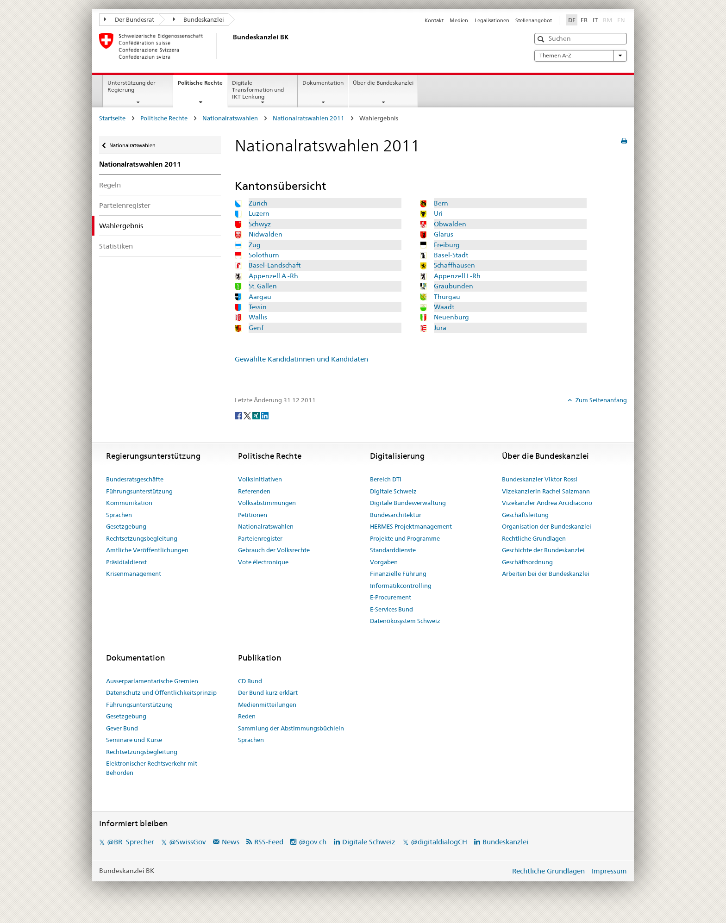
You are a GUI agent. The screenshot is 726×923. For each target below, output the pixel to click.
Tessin (258, 307)
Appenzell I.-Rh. (458, 276)
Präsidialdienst (126, 562)
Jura (440, 327)
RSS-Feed (268, 841)
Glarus (443, 234)
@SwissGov (187, 841)
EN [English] (621, 20)
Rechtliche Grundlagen (534, 538)
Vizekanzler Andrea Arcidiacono (547, 502)
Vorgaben (384, 562)
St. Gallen (263, 286)
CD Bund (250, 681)
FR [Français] (584, 20)
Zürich (258, 203)
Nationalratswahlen (230, 118)
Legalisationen (492, 20)
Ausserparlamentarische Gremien (152, 681)
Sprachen (119, 514)
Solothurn (264, 255)
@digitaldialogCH (439, 841)
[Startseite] (231, 46)
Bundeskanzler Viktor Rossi (539, 479)
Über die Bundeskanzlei (383, 82)
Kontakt (434, 20)
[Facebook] (239, 415)
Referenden (254, 491)
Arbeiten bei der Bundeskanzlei (545, 573)
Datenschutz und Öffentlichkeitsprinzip (161, 692)
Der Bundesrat (129, 19)
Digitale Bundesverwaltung (408, 502)
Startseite (112, 118)
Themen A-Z (580, 55)
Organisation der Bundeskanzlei (546, 526)
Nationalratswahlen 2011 (308, 118)
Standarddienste (393, 550)
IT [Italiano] (595, 20)
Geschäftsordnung (527, 562)
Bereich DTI (385, 479)
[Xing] (256, 415)
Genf (256, 327)
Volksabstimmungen (267, 502)
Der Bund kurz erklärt (268, 692)
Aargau (260, 296)
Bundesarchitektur (395, 514)
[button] (542, 39)
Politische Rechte (202, 86)
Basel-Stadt (451, 255)
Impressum (609, 871)
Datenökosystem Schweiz (405, 620)
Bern (441, 203)
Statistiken (116, 246)
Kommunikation (129, 502)
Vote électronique (263, 562)
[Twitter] (248, 415)
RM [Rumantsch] (607, 20)
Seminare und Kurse (134, 739)
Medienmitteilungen (267, 704)
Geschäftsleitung (525, 514)
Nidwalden (265, 234)
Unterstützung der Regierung (131, 86)
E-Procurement (390, 597)
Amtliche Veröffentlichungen (147, 550)
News (230, 841)
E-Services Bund (391, 609)
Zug (255, 245)
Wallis (258, 317)
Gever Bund (122, 728)
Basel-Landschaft (274, 265)
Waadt (444, 307)
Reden (247, 716)
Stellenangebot (533, 20)
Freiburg (447, 245)
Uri (438, 213)
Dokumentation (323, 82)
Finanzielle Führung (398, 573)
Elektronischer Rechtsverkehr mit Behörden (151, 768)
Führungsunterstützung (139, 491)
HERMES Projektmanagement (411, 526)
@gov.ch (312, 841)
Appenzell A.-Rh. (274, 276)
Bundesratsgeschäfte (134, 479)
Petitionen (252, 514)
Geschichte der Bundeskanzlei (543, 550)
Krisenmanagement (133, 573)
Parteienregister (124, 205)
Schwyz (260, 224)
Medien (459, 20)
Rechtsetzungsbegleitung (141, 538)
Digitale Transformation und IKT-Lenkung (258, 89)
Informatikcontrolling (401, 585)
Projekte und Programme (405, 538)
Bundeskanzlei (199, 19)
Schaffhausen (454, 265)
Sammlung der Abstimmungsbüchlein (291, 728)
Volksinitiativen (260, 479)
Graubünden (453, 286)
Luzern (259, 213)
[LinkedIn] (265, 415)
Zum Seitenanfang (600, 400)
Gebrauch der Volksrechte (274, 550)
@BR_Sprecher (130, 841)
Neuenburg (451, 317)
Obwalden (450, 224)
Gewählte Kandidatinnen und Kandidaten (301, 359)
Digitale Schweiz (393, 491)
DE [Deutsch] (572, 20)
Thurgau (447, 296)
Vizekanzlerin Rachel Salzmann (546, 491)
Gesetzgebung (126, 526)
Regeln (110, 185)
